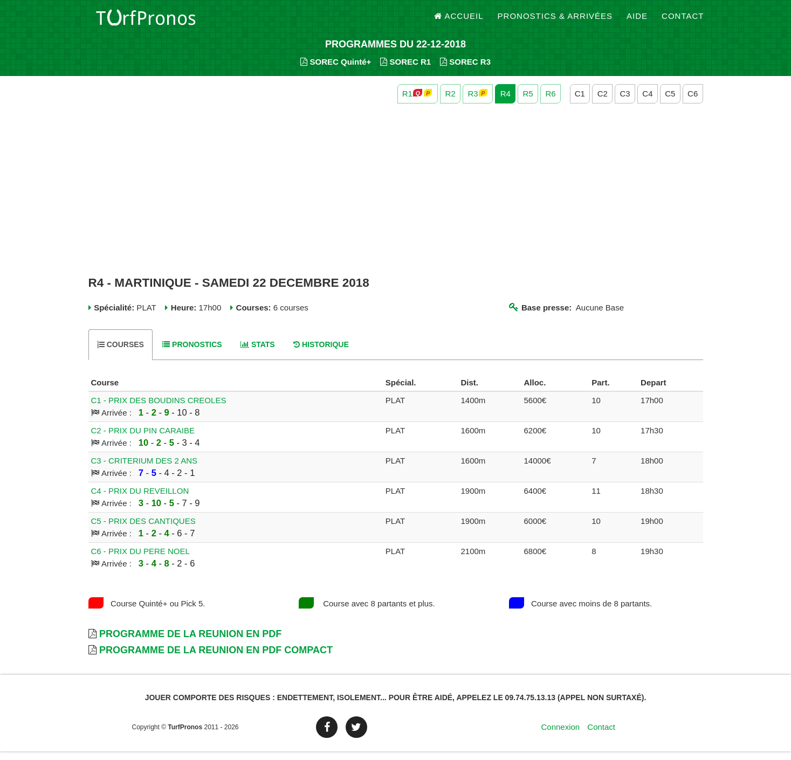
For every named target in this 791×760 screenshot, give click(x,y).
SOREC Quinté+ (335, 70)
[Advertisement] (395, 198)
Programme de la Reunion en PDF (190, 642)
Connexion (560, 735)
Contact (683, 21)
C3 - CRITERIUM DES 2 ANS (144, 469)
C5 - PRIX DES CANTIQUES (143, 529)
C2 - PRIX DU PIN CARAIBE (143, 439)
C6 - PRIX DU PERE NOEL (140, 559)
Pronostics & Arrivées (555, 21)
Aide (637, 21)
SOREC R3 (465, 70)
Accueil (459, 21)
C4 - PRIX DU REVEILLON (140, 499)
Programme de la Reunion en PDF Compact (216, 658)
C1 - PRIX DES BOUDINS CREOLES (158, 408)
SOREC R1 (405, 70)
